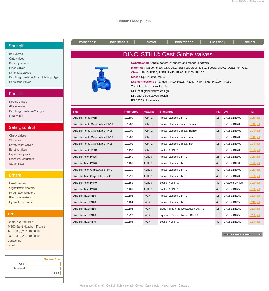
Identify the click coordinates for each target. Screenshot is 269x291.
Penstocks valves (20, 81)
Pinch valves (17, 67)
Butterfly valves (19, 63)
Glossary (184, 285)
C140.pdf (255, 124)
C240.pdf (255, 221)
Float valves (16, 115)
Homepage (86, 285)
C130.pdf (255, 117)
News (165, 285)
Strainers (15, 140)
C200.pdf (255, 195)
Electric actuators (20, 197)
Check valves (17, 135)
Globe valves (17, 106)
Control (110, 285)
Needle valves (18, 101)
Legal (11, 245)
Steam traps (16, 163)
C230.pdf (255, 215)
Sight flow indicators (22, 188)
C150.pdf (255, 150)
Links (173, 285)
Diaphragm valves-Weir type (27, 111)
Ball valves (16, 53)
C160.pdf (255, 156)
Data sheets (152, 285)
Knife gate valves (20, 72)
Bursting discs (18, 149)
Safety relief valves (21, 144)
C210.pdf (255, 202)
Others (139, 285)
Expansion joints (19, 154)
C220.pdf (255, 208)
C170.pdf (255, 163)
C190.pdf (255, 182)
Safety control (125, 285)
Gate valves (16, 58)
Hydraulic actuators (21, 202)
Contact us (14, 240)
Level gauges (17, 183)
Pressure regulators (21, 158)
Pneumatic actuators (22, 192)
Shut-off (99, 285)
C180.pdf (255, 169)
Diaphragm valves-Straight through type (34, 77)
